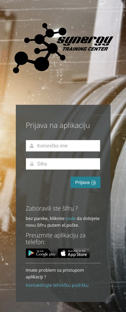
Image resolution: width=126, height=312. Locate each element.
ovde (71, 218)
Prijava (85, 182)
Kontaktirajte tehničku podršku (57, 285)
